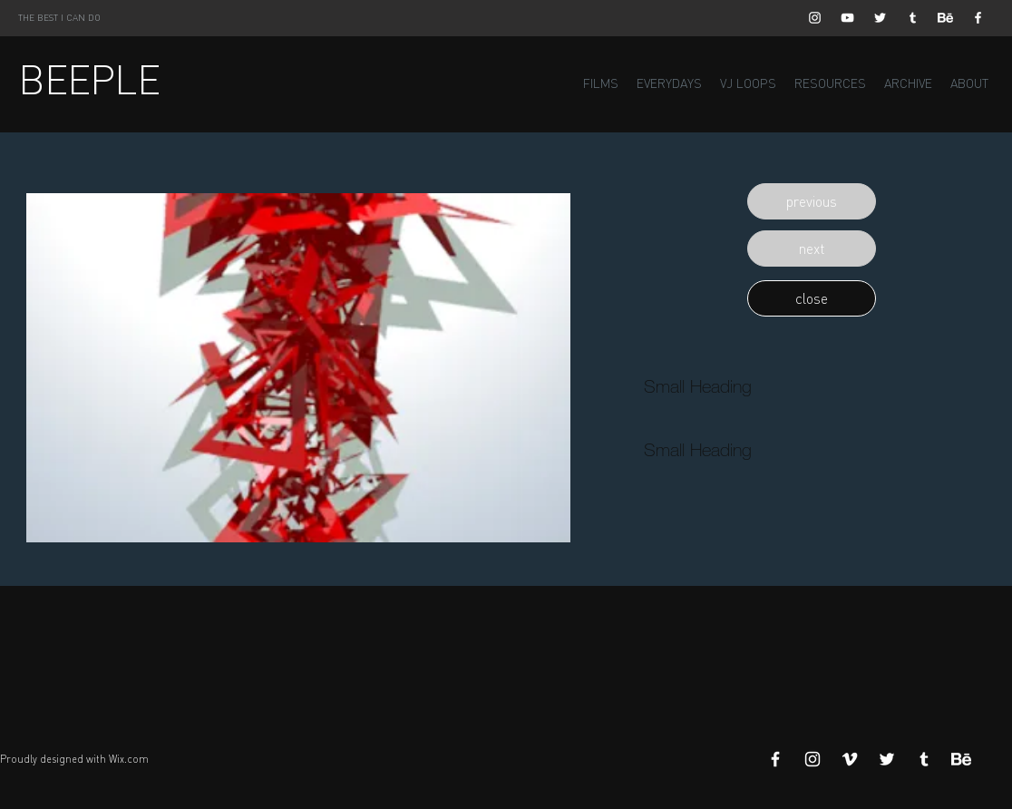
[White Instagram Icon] (814, 17)
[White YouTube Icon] (847, 17)
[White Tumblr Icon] (912, 17)
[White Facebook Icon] (978, 17)
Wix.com (129, 759)
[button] (811, 201)
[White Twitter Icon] (880, 17)
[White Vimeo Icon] (850, 759)
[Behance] (945, 17)
